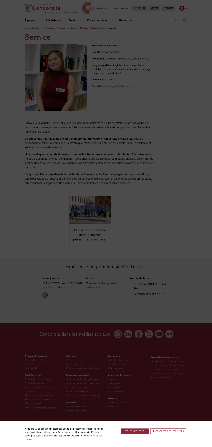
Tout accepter (134, 431)
